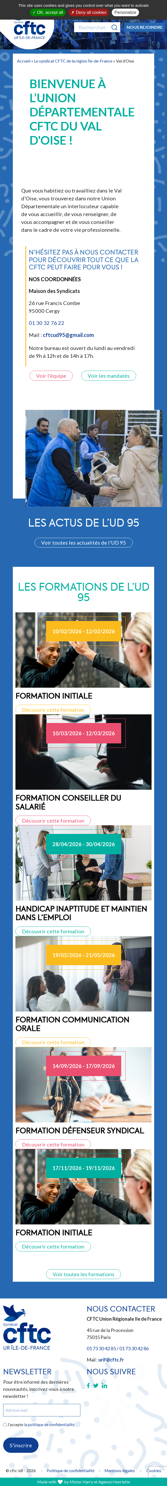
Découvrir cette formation (53, 710)
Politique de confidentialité (70, 1470)
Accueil (23, 60)
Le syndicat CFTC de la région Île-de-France (73, 60)
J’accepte (41, 1424)
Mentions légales (119, 1470)
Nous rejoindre (145, 27)
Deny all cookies (88, 12)
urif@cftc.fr (111, 1360)
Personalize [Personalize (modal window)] (125, 12)
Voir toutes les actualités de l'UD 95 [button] (83, 542)
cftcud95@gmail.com (68, 335)
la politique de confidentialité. (49, 1424)
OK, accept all (47, 12)
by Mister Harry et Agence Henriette (97, 1481)
